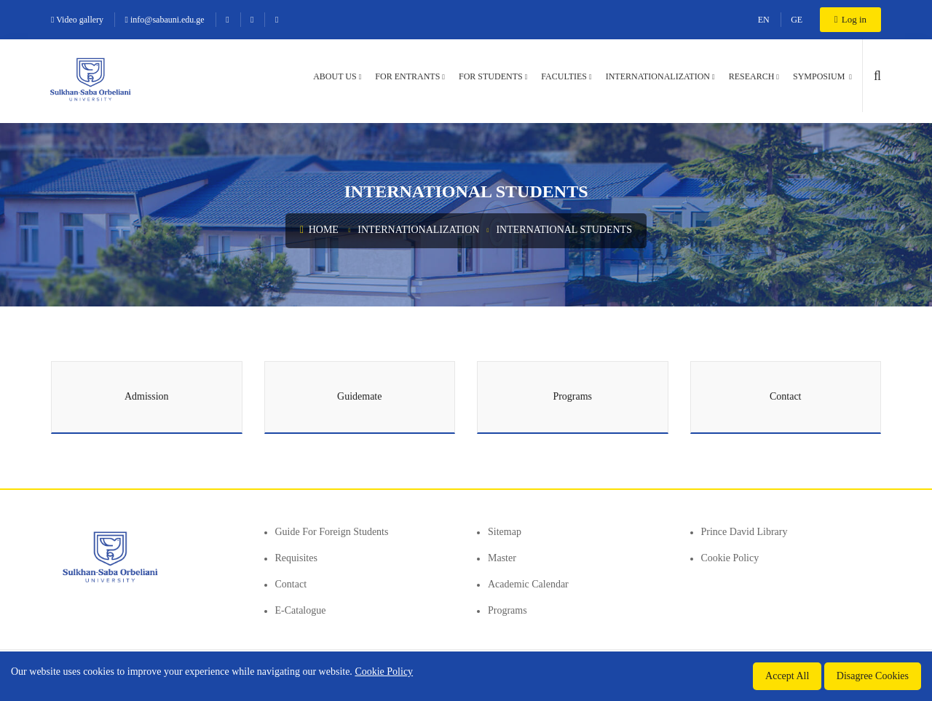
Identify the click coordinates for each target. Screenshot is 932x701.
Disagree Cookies (873, 675)
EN (764, 20)
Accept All (787, 675)
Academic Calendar (528, 584)
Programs (507, 610)
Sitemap (504, 531)
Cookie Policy (730, 558)
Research (752, 76)
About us (334, 76)
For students (491, 76)
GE (796, 20)
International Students (564, 229)
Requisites (296, 558)
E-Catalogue (300, 610)
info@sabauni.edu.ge (165, 20)
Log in (850, 19)
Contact (291, 584)
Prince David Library (744, 531)
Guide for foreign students (332, 531)
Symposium (820, 76)
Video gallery (77, 20)
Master (502, 558)
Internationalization (658, 76)
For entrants (407, 76)
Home (319, 229)
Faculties (564, 76)
